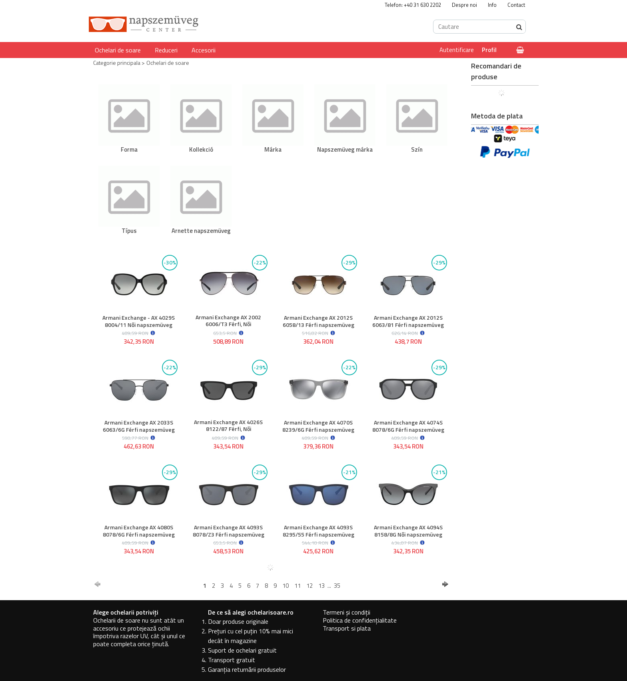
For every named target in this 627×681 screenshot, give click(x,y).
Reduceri (166, 50)
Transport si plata (347, 628)
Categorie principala (116, 62)
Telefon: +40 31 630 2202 (413, 5)
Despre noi (464, 5)
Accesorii (204, 50)
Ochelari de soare (118, 50)
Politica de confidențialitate (360, 620)
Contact (516, 5)
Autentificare (456, 49)
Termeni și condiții (346, 612)
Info (492, 5)
